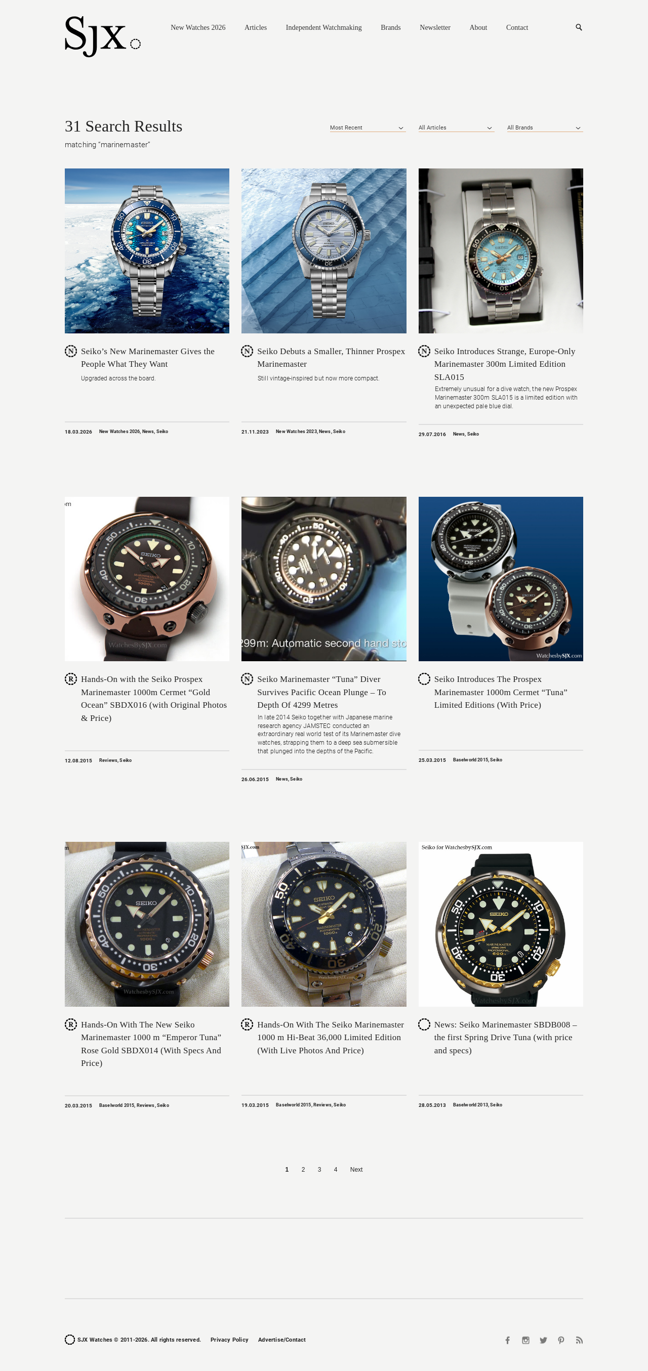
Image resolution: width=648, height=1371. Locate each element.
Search (579, 28)
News (148, 431)
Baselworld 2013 (470, 1104)
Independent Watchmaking (324, 27)
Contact (517, 27)
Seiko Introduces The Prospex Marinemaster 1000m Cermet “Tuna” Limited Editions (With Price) (501, 692)
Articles (256, 27)
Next (356, 1169)
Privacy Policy (230, 1340)
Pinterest (561, 1340)
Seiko (162, 431)
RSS (578, 1340)
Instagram (526, 1340)
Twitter (544, 1340)
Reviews (108, 760)
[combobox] (368, 128)
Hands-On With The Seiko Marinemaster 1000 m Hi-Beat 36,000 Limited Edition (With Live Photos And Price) (330, 1037)
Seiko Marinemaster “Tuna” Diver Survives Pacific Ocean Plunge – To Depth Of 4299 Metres (321, 692)
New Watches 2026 (198, 27)
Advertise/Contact (282, 1340)
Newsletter (435, 27)
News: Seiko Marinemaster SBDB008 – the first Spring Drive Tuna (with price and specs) (505, 1037)
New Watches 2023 (296, 431)
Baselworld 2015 (470, 759)
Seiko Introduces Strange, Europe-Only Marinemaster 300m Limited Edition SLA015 (505, 364)
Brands (391, 27)
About (478, 27)
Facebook (509, 1340)
